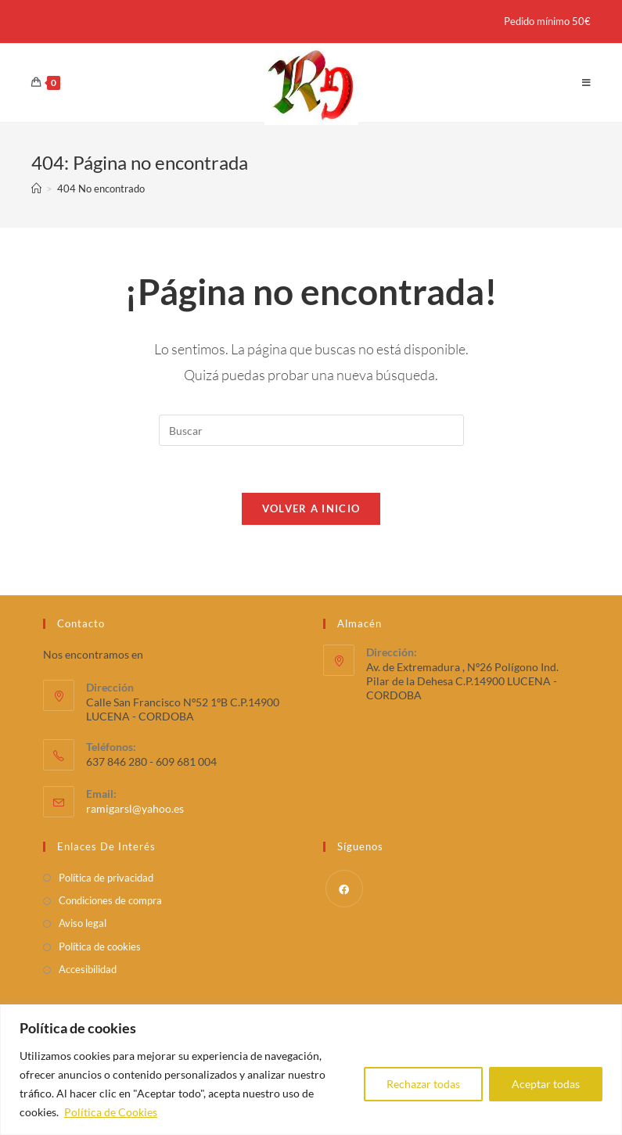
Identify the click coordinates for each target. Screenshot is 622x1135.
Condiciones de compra (110, 900)
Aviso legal (82, 924)
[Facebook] (344, 888)
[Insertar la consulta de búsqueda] (311, 430)
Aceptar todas (546, 1083)
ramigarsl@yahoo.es (135, 808)
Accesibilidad (88, 969)
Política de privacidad (106, 877)
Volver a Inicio (311, 508)
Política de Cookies (110, 1112)
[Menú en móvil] (586, 83)
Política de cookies (100, 946)
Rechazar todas (423, 1083)
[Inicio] (36, 188)
